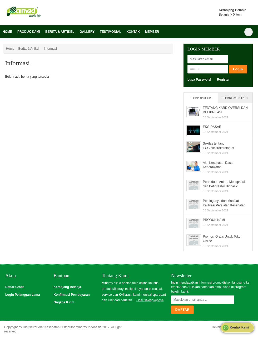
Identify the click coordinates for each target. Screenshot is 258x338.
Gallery (87, 32)
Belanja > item (230, 14)
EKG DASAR (212, 127)
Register (223, 79)
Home (7, 32)
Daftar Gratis (14, 287)
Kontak (133, 32)
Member (152, 32)
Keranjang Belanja (67, 287)
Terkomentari (235, 98)
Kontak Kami (235, 328)
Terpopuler (201, 98)
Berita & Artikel (59, 32)
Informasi (50, 48)
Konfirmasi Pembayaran (71, 295)
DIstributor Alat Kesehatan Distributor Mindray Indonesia (62, 327)
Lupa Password (199, 79)
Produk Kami (28, 32)
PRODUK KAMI (214, 220)
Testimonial (110, 32)
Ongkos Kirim (63, 302)
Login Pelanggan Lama (22, 295)
